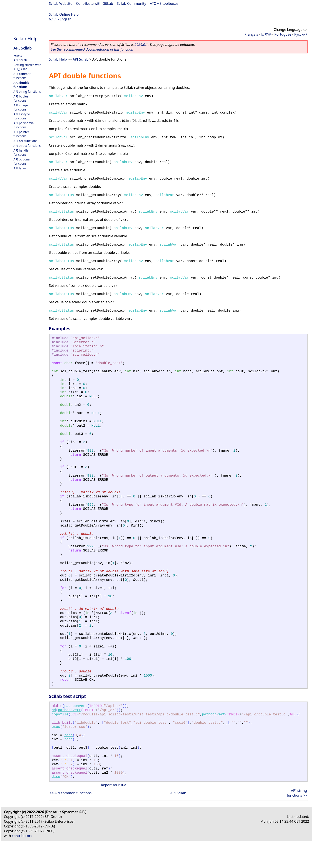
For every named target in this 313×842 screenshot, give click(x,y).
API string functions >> (297, 793)
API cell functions (25, 141)
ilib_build (62, 723)
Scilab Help (25, 38)
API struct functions (27, 146)
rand (68, 735)
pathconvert (75, 706)
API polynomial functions (23, 125)
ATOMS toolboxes (164, 3)
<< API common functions (71, 793)
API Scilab (22, 48)
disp (56, 777)
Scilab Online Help (63, 14)
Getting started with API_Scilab (27, 67)
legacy (17, 55)
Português (282, 34)
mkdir (57, 706)
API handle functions (20, 152)
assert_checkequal (69, 756)
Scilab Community (131, 3)
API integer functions (21, 107)
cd (54, 710)
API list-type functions (21, 116)
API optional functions (21, 161)
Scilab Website (60, 3)
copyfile (60, 715)
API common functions (22, 76)
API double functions (21, 85)
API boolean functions (21, 98)
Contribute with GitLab (94, 3)
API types (19, 168)
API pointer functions (21, 134)
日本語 (266, 34)
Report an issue (113, 785)
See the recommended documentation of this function (92, 49)
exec (56, 727)
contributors (22, 835)
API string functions (27, 91)
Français (251, 34)
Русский (301, 34)
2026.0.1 (141, 44)
